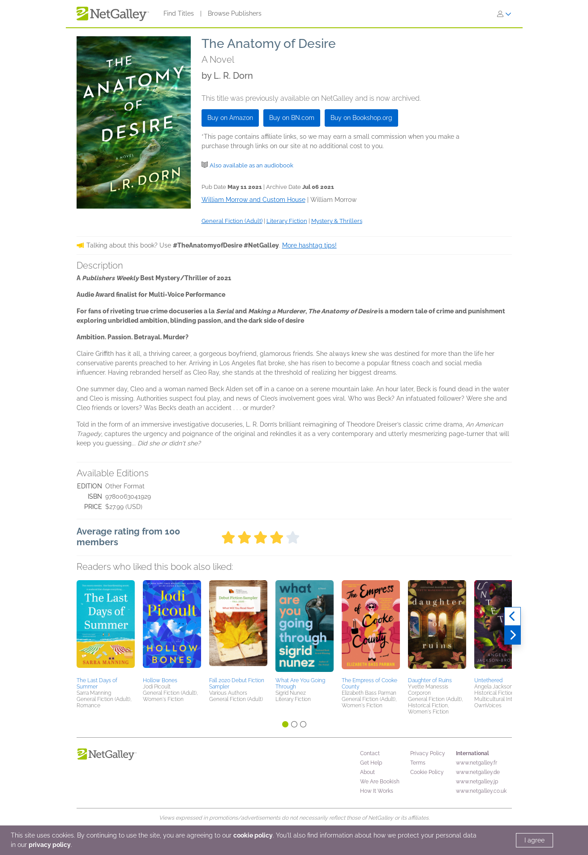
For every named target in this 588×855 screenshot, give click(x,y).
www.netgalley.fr (476, 763)
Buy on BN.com (291, 117)
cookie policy (253, 835)
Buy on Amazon (230, 117)
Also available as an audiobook (251, 165)
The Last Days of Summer (97, 683)
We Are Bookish (379, 781)
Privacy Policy (427, 753)
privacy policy (50, 844)
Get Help (371, 763)
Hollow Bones (160, 680)
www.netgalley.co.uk (481, 791)
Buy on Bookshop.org (361, 117)
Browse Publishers (235, 13)
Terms (417, 763)
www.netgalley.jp (477, 781)
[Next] (512, 635)
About (367, 772)
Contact (370, 753)
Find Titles (178, 13)
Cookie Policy (427, 772)
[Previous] (512, 616)
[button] (106, 627)
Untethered (488, 680)
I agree (534, 840)
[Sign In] (504, 14)
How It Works (376, 791)
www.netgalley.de (478, 772)
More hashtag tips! (309, 245)
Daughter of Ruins (430, 680)
